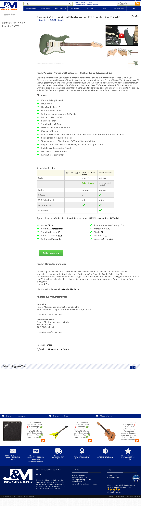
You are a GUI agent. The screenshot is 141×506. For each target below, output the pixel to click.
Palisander (56, 239)
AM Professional (55, 228)
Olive (50, 225)
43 (59, 232)
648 (108, 228)
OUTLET (53, 20)
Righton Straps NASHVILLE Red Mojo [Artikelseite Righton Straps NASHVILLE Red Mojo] (122, 403)
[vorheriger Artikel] (131, 367)
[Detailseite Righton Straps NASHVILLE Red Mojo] (122, 387)
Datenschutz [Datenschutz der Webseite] (112, 475)
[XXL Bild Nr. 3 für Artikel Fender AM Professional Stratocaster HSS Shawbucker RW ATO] (112, 52)
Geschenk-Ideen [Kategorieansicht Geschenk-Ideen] (119, 8)
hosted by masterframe (116, 496)
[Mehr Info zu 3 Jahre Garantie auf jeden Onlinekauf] (82, 455)
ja (106, 235)
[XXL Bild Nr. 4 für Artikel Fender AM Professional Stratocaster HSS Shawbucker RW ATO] (133, 63)
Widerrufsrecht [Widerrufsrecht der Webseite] (113, 477)
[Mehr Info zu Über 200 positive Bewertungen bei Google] (128, 456)
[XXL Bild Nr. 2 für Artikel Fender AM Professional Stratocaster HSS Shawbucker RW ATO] (122, 52)
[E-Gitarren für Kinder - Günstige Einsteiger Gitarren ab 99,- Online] (90, 440)
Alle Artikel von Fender (59, 349)
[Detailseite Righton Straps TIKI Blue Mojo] (88, 387)
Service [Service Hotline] (110, 487)
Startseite (42, 20)
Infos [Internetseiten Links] (133, 8)
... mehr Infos (43, 284)
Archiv (61, 20)
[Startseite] (11, 6)
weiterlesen (55, 488)
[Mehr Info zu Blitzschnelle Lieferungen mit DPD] (58, 455)
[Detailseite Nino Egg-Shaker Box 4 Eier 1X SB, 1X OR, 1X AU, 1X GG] (18, 387)
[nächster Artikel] (134, 367)
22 (102, 232)
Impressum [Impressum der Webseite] (94, 484)
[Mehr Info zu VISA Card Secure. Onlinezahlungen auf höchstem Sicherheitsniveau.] (35, 457)
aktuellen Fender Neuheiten (67, 289)
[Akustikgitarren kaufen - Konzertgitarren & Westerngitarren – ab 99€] (137, 440)
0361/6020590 (80, 3)
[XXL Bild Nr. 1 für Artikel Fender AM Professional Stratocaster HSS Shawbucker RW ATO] (133, 52)
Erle (60, 235)
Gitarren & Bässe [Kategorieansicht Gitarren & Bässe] (45, 8)
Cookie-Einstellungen (122, 487)
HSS (122, 225)
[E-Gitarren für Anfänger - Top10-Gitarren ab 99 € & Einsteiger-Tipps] (43, 440)
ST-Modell (108, 239)
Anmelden (137, 0)
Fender (48, 344)
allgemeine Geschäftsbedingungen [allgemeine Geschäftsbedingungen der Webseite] (121, 485)
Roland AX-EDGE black (105, 172)
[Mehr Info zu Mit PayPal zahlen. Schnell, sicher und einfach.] (12, 456)
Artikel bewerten (51, 253)
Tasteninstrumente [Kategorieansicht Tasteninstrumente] (30, 8)
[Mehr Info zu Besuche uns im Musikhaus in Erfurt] (105, 455)
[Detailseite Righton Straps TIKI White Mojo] (53, 387)
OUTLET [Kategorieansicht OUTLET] (104, 8)
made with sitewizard (133, 496)
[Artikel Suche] (45, 4)
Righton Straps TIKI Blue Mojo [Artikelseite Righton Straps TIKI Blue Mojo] (87, 403)
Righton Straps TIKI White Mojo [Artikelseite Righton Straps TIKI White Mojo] (53, 403)
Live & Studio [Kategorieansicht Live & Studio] (89, 8)
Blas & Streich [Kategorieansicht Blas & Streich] (75, 8)
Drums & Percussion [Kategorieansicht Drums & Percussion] (60, 8)
